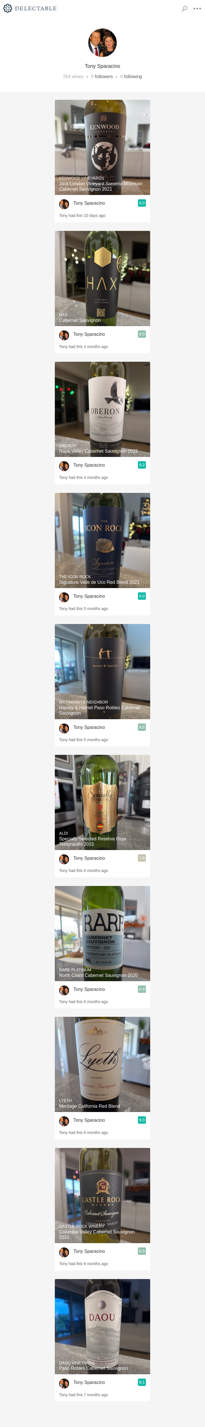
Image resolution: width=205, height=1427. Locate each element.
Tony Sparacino (89, 203)
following (133, 76)
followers (104, 76)
